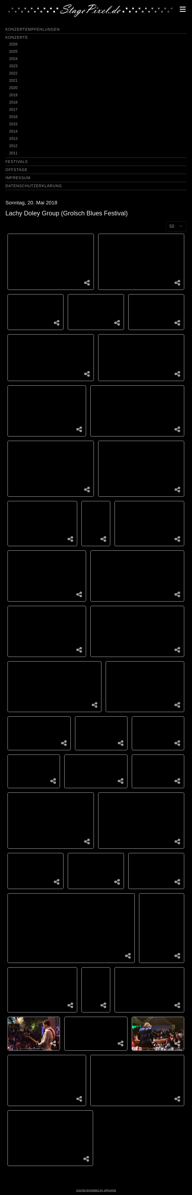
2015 (13, 124)
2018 (13, 102)
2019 (13, 95)
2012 (13, 146)
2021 (13, 80)
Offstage (16, 170)
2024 (13, 58)
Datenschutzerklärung (33, 186)
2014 (13, 131)
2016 (13, 117)
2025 (13, 51)
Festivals (16, 161)
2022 (13, 73)
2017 (13, 109)
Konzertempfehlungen (32, 29)
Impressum (18, 178)
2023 (13, 66)
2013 (13, 138)
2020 (13, 88)
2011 (13, 153)
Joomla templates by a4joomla (96, 1190)
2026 (13, 44)
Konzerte (16, 37)
